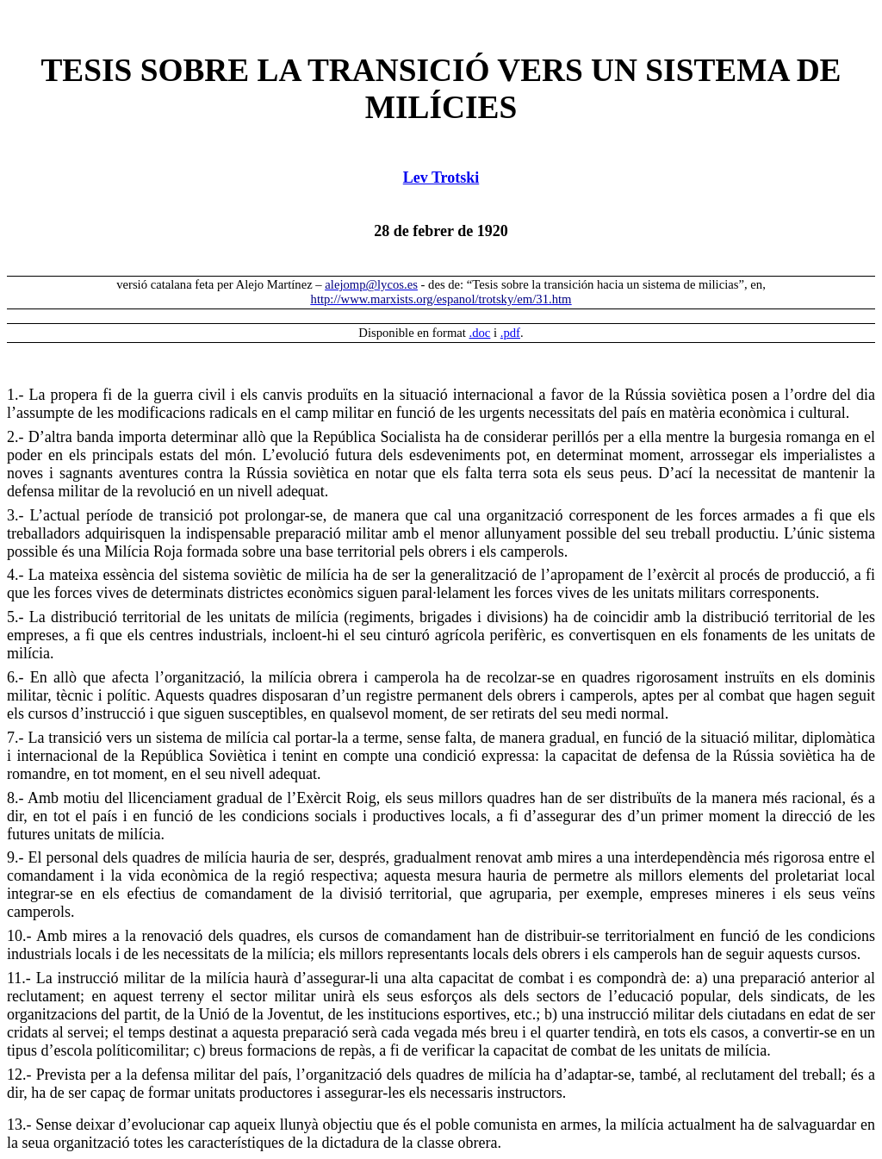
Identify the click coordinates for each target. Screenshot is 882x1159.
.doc (480, 333)
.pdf (510, 333)
